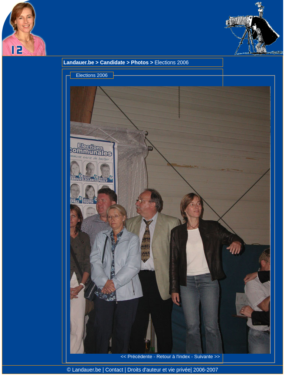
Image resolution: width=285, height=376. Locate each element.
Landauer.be (78, 62)
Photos (139, 62)
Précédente (140, 356)
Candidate (112, 62)
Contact (114, 370)
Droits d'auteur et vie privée (158, 370)
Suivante (203, 356)
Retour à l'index (173, 356)
